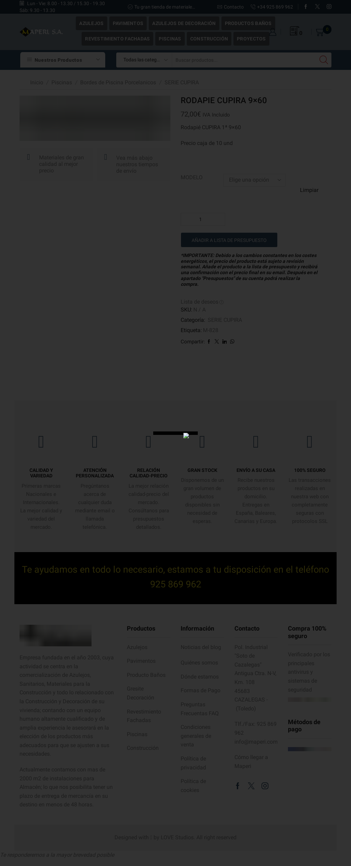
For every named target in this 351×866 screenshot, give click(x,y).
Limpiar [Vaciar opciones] (309, 190)
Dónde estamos (200, 676)
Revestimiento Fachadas (117, 38)
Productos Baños (248, 23)
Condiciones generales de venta (196, 736)
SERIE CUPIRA (182, 82)
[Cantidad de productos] (203, 219)
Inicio (36, 82)
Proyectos (251, 38)
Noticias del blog (201, 647)
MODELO (192, 177)
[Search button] (324, 60)
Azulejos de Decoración (184, 23)
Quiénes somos (199, 662)
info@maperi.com (256, 742)
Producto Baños (146, 675)
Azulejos (91, 23)
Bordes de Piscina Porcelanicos (118, 82)
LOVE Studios (177, 837)
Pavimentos (128, 23)
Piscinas (170, 38)
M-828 (210, 330)
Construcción (209, 38)
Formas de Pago (200, 690)
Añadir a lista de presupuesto (229, 240)
